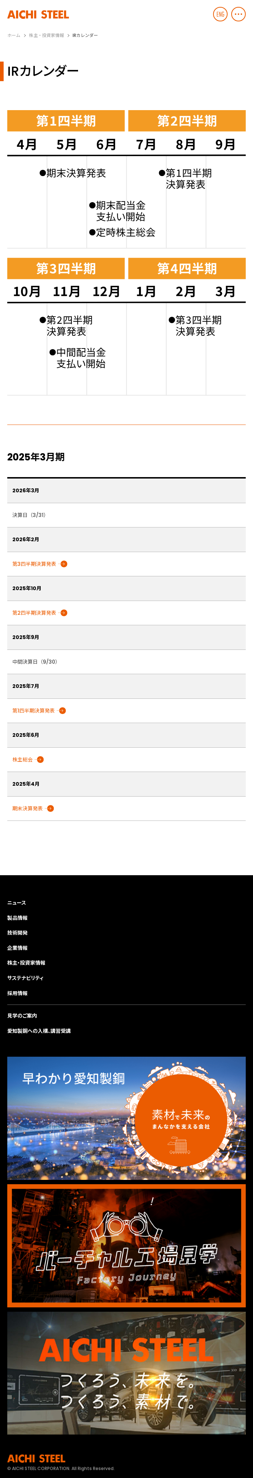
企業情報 (17, 948)
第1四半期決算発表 (33, 710)
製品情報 (17, 918)
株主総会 (22, 759)
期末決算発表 (27, 808)
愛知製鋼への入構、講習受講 (39, 1031)
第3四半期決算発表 (34, 564)
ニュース (16, 902)
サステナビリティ (25, 978)
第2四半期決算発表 (34, 613)
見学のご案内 (22, 1015)
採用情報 (17, 993)
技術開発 (17, 932)
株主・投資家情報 (26, 962)
